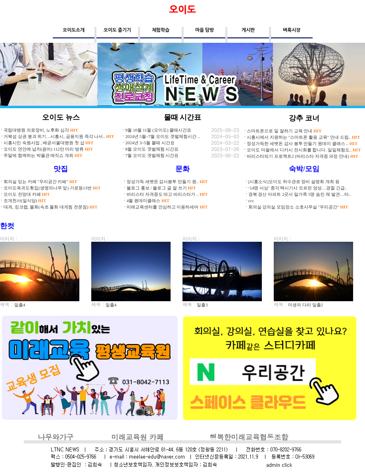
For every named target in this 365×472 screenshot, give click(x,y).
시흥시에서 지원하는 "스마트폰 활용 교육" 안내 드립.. (303, 137)
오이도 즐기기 (117, 30)
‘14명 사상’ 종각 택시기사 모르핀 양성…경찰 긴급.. (297, 187)
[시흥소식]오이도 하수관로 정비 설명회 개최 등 (294, 181)
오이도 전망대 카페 (27, 194)
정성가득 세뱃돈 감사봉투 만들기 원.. (167, 181)
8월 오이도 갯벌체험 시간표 (152, 149)
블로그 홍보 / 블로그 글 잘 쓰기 (161, 187)
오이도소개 (74, 30)
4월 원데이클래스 (148, 200)
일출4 (19, 304)
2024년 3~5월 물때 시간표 (150, 142)
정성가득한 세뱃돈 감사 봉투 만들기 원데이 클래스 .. (302, 143)
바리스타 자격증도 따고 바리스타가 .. (167, 194)
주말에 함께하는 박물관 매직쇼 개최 (43, 155)
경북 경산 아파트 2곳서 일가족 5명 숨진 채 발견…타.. (299, 194)
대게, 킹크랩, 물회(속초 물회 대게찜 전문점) (51, 206)
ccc (251, 200)
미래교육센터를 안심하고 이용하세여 (167, 206)
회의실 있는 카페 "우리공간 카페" (40, 181)
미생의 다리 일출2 (305, 304)
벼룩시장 (291, 30)
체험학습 (160, 30)
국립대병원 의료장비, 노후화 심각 (41, 130)
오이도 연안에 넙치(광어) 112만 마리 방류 (48, 149)
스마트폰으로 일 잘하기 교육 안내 (284, 130)
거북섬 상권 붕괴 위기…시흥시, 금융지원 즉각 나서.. (59, 136)
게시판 (248, 30)
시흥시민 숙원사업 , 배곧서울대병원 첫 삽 (48, 142)
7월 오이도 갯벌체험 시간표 (152, 155)
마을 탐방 (204, 30)
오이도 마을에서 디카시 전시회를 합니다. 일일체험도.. (304, 149)
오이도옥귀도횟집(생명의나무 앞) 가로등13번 (52, 187)
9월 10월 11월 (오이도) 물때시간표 (158, 130)
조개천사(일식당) (25, 200)
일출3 (202, 304)
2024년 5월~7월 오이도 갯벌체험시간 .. (162, 136)
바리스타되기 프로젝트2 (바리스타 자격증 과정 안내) (302, 156)
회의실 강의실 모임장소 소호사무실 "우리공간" (298, 206)
